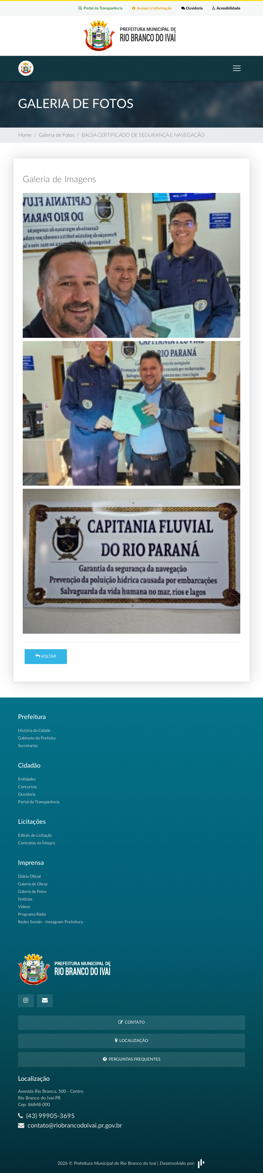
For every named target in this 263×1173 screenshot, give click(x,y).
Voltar (45, 656)
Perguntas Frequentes (131, 1059)
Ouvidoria (192, 8)
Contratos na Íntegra (36, 843)
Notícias (25, 899)
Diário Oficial (29, 877)
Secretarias (28, 746)
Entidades (27, 779)
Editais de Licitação (35, 836)
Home (25, 135)
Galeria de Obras (33, 884)
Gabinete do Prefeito (37, 738)
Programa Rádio (32, 915)
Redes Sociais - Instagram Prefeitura (50, 922)
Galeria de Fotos (57, 135)
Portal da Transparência (100, 8)
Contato (131, 1022)
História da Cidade (34, 731)
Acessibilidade (226, 8)
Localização (131, 1040)
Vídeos (24, 907)
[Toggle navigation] (236, 68)
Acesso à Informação (152, 8)
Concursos (27, 787)
